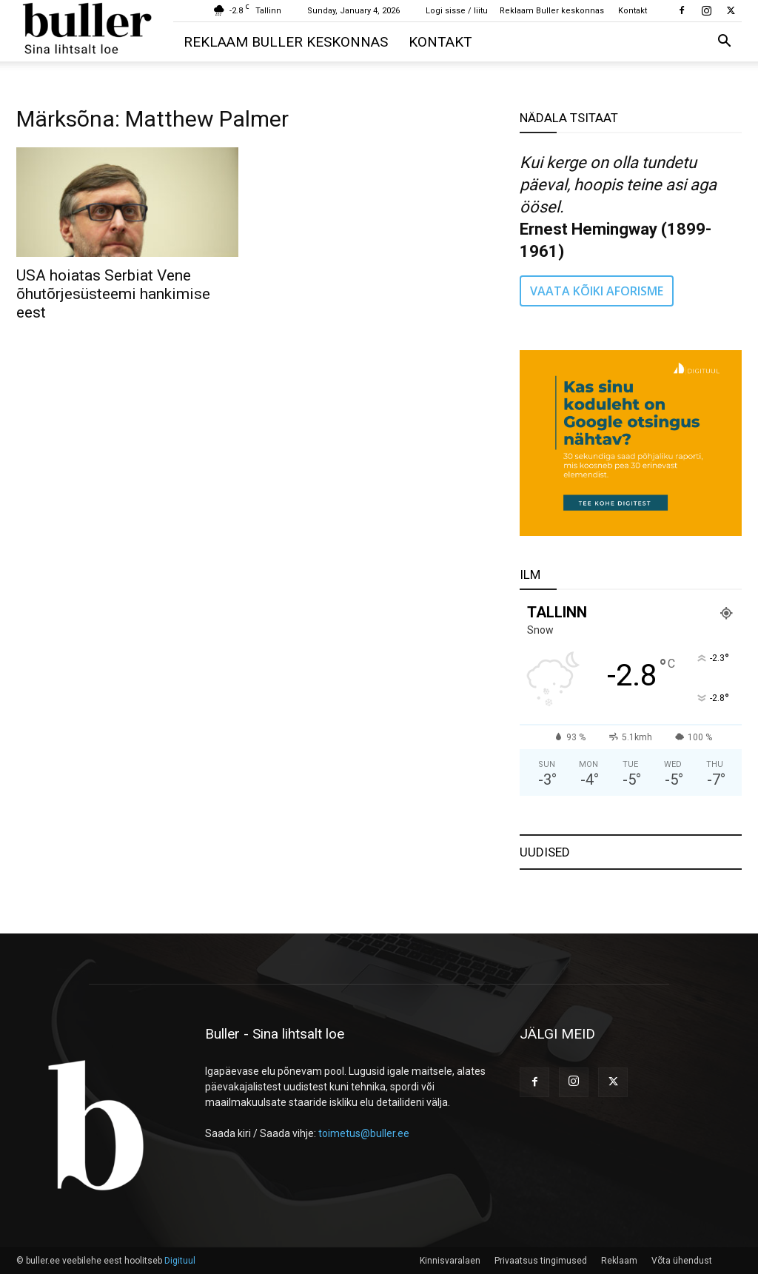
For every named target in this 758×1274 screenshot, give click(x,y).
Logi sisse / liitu (457, 11)
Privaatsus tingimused (540, 1260)
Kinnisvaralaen (450, 1260)
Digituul (179, 1260)
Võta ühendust (681, 1260)
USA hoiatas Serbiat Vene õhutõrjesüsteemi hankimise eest (113, 293)
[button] (724, 43)
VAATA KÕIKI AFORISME (596, 291)
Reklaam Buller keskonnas (552, 11)
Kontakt (632, 11)
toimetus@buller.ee (363, 1133)
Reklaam (619, 1260)
